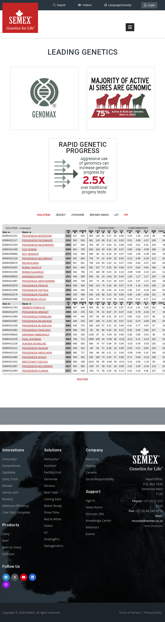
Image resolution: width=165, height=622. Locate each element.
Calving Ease (52, 499)
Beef (5, 541)
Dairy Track (10, 479)
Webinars (92, 527)
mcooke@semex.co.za (147, 521)
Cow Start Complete (16, 512)
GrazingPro (52, 539)
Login (149, 5)
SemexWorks (11, 466)
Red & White (52, 519)
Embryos (8, 554)
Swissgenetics (53, 546)
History (91, 466)
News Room (94, 507)
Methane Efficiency (15, 506)
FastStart (50, 466)
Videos (85, 5)
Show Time (51, 512)
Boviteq (7, 499)
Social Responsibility (100, 479)
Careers (91, 472)
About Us (92, 459)
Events (90, 534)
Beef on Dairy (11, 547)
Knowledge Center (98, 521)
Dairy (6, 534)
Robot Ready (53, 506)
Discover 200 (95, 514)
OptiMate (8, 472)
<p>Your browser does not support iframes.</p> (82, 303)
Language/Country (117, 5)
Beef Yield (51, 492)
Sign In (90, 501)
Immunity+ (10, 459)
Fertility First (52, 472)
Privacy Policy (153, 612)
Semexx (49, 486)
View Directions (153, 526)
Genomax (51, 479)
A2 (46, 532)
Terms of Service (130, 612)
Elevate (7, 486)
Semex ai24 (10, 492)
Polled (48, 526)
